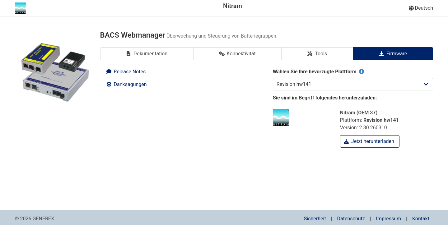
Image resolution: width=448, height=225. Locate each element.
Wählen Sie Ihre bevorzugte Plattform (319, 72)
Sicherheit (315, 219)
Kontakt (420, 219)
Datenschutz (351, 219)
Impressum (388, 219)
